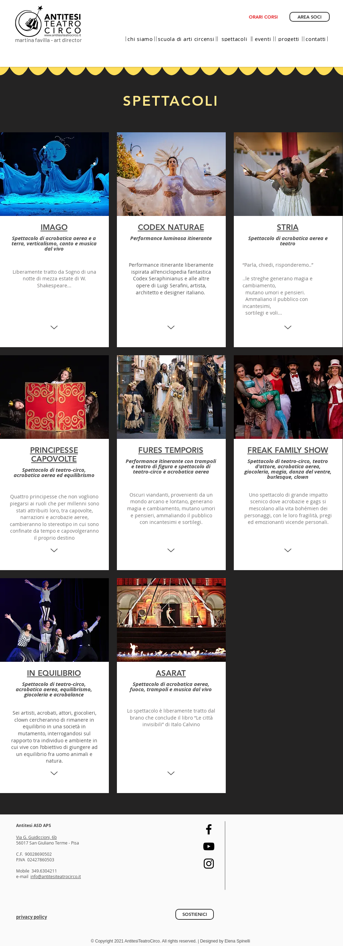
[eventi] (263, 38)
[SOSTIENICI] (194, 914)
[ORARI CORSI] (263, 17)
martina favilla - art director (48, 39)
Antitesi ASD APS (33, 825)
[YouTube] (209, 846)
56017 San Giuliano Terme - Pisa (47, 843)
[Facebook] (209, 829)
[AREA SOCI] (309, 17)
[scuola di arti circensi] (186, 38)
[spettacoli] (234, 38)
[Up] (54, 327)
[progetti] (288, 38)
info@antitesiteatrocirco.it (55, 876)
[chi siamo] (140, 38)
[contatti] (316, 38)
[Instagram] (209, 863)
